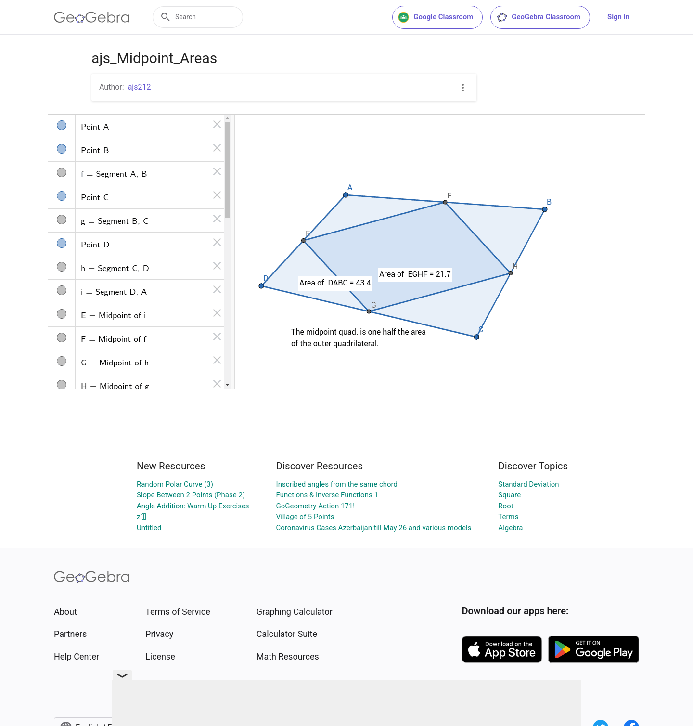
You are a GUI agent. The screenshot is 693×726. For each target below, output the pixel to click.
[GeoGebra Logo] (91, 17)
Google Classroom (435, 17)
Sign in (618, 17)
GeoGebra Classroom (538, 17)
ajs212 (139, 86)
